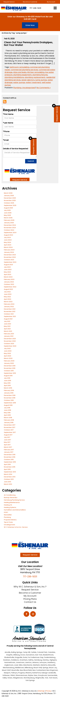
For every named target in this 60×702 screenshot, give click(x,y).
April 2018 (7, 415)
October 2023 (9, 260)
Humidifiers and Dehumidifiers (15, 510)
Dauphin (9, 655)
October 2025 (9, 203)
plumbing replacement (35, 77)
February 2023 (9, 279)
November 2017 (9, 427)
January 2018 (8, 422)
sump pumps (41, 80)
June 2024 (8, 240)
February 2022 (9, 304)
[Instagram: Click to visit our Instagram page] (33, 614)
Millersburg (29, 668)
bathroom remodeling (19, 67)
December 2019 (9, 366)
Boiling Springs (16, 652)
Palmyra (14, 673)
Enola (25, 657)
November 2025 (10, 200)
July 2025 (7, 210)
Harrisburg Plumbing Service (14, 500)
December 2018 (9, 395)
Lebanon (35, 662)
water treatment (33, 82)
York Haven (53, 678)
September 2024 (10, 232)
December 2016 (9, 454)
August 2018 (8, 405)
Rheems (29, 673)
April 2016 (7, 464)
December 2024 (10, 225)
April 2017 (7, 445)
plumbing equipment (22, 74)
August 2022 (8, 289)
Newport (7, 673)
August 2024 (8, 235)
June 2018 (7, 410)
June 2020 (7, 351)
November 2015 (9, 467)
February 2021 (9, 334)
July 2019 (7, 378)
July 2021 (7, 321)
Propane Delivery (10, 520)
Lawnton (28, 662)
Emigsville (18, 657)
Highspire (53, 660)
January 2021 (8, 336)
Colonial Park (42, 652)
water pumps (19, 82)
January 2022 (9, 306)
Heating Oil (8, 505)
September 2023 (10, 262)
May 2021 (7, 326)
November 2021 (9, 311)
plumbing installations (14, 77)
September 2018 (10, 403)
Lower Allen (18, 665)
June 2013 (7, 482)
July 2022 (7, 292)
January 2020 (9, 363)
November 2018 (9, 398)
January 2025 (9, 223)
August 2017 (8, 435)
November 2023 (10, 257)
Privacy (48, 691)
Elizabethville (9, 657)
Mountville (15, 670)
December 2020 (10, 339)
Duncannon (30, 655)
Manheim (36, 665)
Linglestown (8, 665)
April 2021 (7, 329)
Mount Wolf (6, 670)
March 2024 (8, 247)
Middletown (19, 668)
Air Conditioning (9, 495)
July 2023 (7, 267)
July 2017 (7, 437)
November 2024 (10, 228)
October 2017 (8, 430)
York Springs (30, 680)
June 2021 (7, 324)
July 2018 (7, 408)
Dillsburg (16, 655)
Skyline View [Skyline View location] (32, 675)
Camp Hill (26, 652)
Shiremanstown (21, 675)
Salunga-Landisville (48, 673)
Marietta (44, 665)
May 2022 (7, 297)
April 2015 (7, 469)
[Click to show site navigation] (55, 8)
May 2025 (7, 215)
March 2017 (8, 447)
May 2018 (7, 413)
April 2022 (7, 299)
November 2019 (9, 368)
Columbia (51, 652)
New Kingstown (52, 670)
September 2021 (10, 316)
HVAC (6, 512)
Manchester (27, 665)
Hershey (46, 660)
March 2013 (8, 484)
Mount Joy (53, 668)
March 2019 (8, 388)
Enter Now (30, 25)
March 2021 (8, 331)
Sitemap (41, 691)
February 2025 (9, 220)
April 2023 (7, 274)
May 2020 (7, 353)
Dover (22, 655)
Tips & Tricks (8, 522)
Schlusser (6, 675)
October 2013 (9, 479)
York (46, 678)
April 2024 (7, 245)
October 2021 (9, 314)
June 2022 (7, 294)
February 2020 (9, 361)
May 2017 (7, 442)
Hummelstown (9, 662)
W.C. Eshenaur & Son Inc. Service (16, 527)
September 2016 (10, 462)
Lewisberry (51, 662)
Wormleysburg (29, 678)
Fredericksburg (49, 657)
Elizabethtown (48, 655)
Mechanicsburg (8, 668)
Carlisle (33, 652)
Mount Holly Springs (41, 668)
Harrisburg (38, 660)
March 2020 (8, 358)
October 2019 (9, 371)
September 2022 (10, 287)
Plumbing (17, 87)
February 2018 (9, 420)
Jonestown (20, 662)
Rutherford (36, 673)
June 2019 (7, 380)
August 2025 (8, 208)
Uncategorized (28, 87)
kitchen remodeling (35, 72)
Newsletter (8, 515)
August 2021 (8, 319)
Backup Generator (10, 497)
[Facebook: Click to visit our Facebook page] (26, 614)
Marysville (51, 665)
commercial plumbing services (24, 69)
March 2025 (8, 218)
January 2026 (9, 195)
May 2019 (7, 383)
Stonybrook (42, 675)
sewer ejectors (28, 80)
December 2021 (9, 309)
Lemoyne (42, 662)
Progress (21, 673)
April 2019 (7, 385)
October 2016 (9, 459)
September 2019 (10, 373)
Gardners (6, 660)
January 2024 (9, 252)
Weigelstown (18, 678)
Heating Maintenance (12, 502)
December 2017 (9, 425)
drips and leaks (19, 72)
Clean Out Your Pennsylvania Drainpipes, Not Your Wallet (28, 44)
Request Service (9, 2)
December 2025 (10, 198)
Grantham (23, 660)
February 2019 (9, 390)
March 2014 (8, 474)
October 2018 (9, 400)
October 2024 (9, 230)
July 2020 (7, 348)
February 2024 (9, 250)
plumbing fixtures (40, 74)
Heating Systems (10, 507)
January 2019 (8, 393)
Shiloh (12, 675)
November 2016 (9, 457)
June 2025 (7, 213)
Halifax (30, 660)
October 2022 (9, 284)
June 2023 (7, 269)
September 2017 (10, 432)
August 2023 (8, 265)
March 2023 (8, 277)
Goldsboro (15, 660)
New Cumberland (39, 670)
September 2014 (10, 472)
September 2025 (10, 205)
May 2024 (7, 242)
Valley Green (7, 678)
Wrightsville (39, 678)
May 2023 (7, 272)
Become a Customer (30, 2)
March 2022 (8, 302)
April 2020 (7, 356)
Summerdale (52, 675)
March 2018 (8, 417)
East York (38, 655)
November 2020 (10, 341)
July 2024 (7, 237)
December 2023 (10, 255)
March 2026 (8, 193)
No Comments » (44, 87)
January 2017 (8, 452)
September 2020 (10, 346)
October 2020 (9, 343)
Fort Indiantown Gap (35, 657)
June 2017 (7, 440)
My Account (51, 2)
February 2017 (9, 450)
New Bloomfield (26, 670)
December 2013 (9, 477)
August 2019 (8, 376)
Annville (7, 652)
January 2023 (9, 282)
